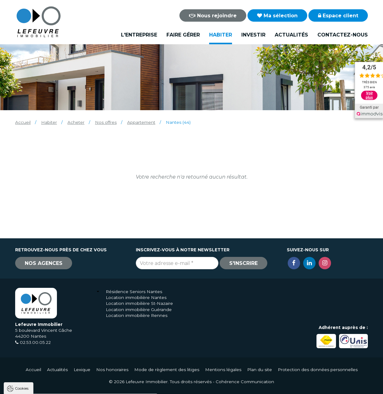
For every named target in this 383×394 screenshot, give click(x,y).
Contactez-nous (342, 35)
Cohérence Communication (245, 381)
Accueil (23, 122)
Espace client (338, 16)
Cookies (21, 309)
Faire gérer (183, 35)
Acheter (75, 122)
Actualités (291, 35)
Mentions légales (223, 369)
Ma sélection (277, 16)
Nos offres (106, 122)
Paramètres (120, 386)
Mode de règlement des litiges (166, 369)
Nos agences (43, 263)
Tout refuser (82, 386)
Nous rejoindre (213, 16)
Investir (253, 35)
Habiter (220, 35)
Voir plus (369, 95)
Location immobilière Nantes (136, 297)
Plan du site (259, 369)
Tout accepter (42, 386)
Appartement (141, 122)
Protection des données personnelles (318, 369)
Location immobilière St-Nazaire (139, 303)
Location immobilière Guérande (139, 309)
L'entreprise (139, 35)
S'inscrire (243, 263)
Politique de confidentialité (36, 371)
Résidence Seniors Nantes (134, 291)
